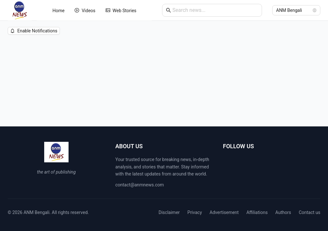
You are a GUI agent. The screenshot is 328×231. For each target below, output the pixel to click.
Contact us (309, 212)
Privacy (194, 212)
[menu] (94, 10)
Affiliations (256, 212)
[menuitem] (58, 10)
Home (59, 10)
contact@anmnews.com (139, 184)
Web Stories (121, 10)
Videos (85, 10)
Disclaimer (169, 212)
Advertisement (224, 212)
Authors (283, 212)
